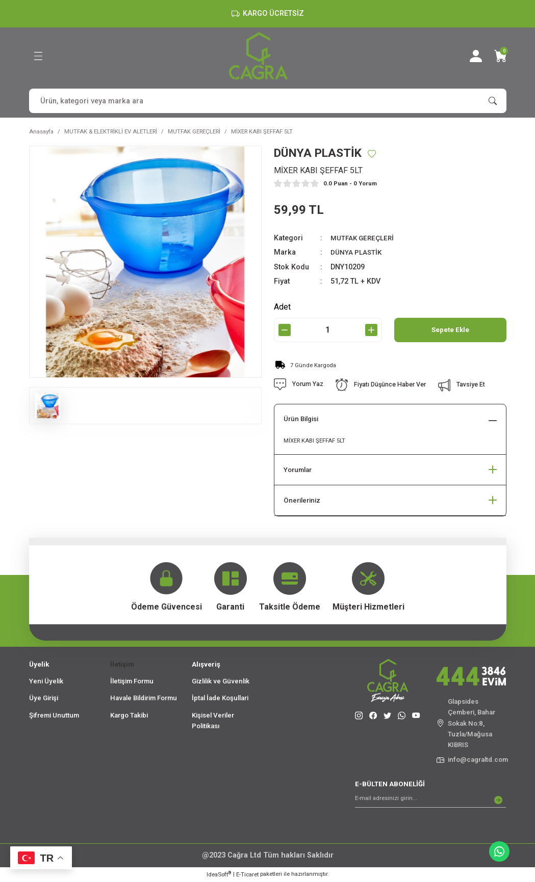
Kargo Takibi (129, 716)
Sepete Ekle (450, 330)
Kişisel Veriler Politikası (213, 721)
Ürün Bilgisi (301, 420)
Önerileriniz (302, 501)
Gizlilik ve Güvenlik (220, 681)
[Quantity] (328, 330)
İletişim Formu (132, 681)
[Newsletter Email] (430, 800)
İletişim (122, 665)
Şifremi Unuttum (54, 716)
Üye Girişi (43, 698)
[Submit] (498, 800)
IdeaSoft (219, 874)
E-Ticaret (247, 874)
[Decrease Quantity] (284, 330)
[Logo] (258, 55)
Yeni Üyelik (46, 681)
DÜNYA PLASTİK (357, 253)
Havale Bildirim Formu (143, 698)
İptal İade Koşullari (220, 698)
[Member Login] (476, 56)
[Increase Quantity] (371, 330)
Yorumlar (298, 470)
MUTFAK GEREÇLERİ (364, 238)
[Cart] (500, 56)
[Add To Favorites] (378, 154)
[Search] (267, 101)
